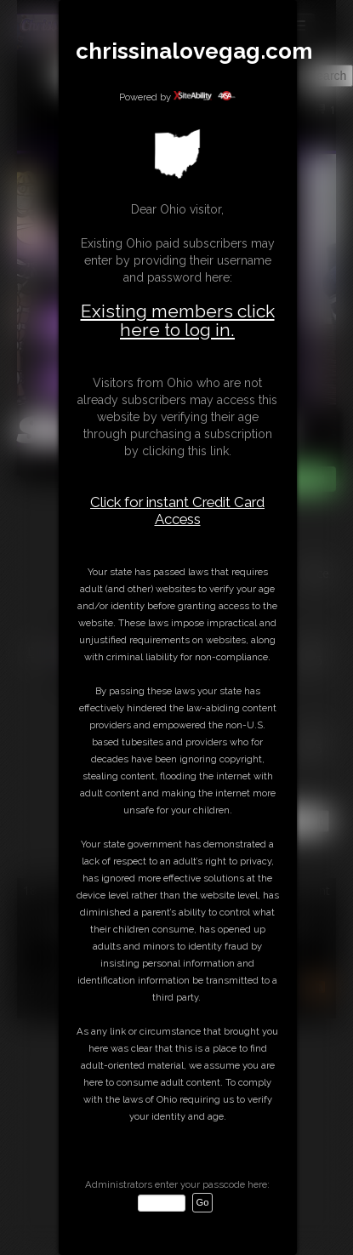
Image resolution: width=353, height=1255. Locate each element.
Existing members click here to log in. (178, 320)
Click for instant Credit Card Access (177, 510)
